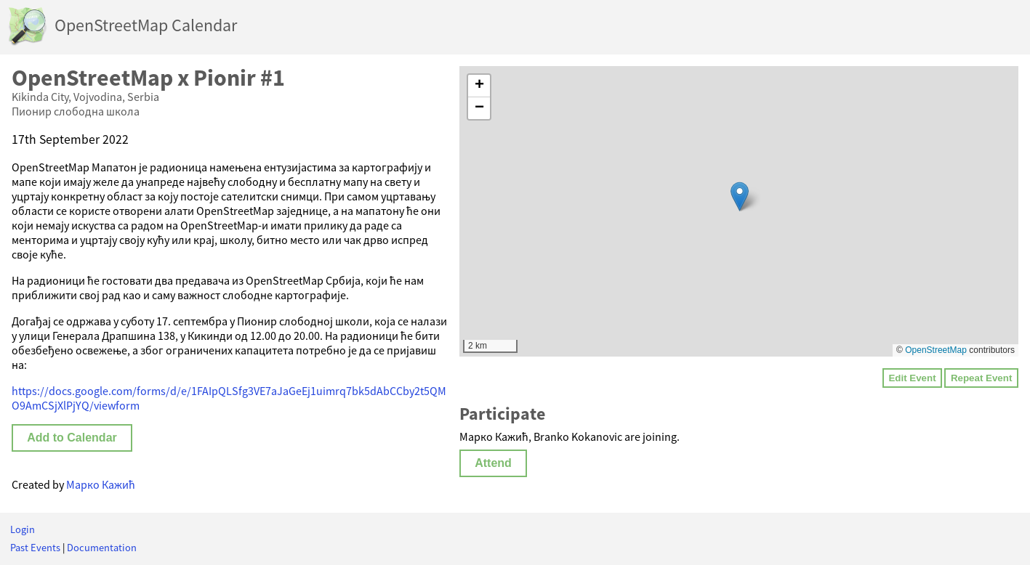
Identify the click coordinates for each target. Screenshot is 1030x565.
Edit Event (912, 378)
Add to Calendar (72, 437)
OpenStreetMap (936, 350)
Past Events (35, 547)
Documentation (102, 547)
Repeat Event (981, 378)
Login (22, 529)
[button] (740, 196)
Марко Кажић (100, 484)
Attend (493, 463)
